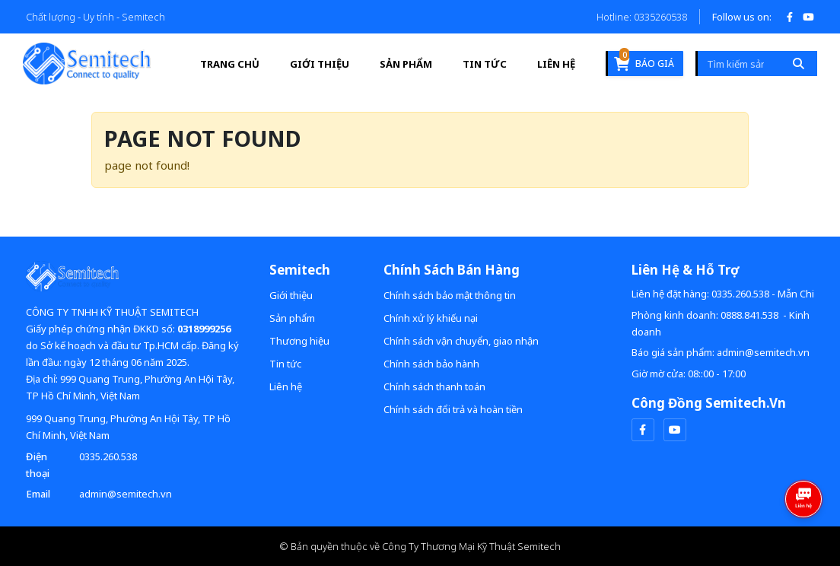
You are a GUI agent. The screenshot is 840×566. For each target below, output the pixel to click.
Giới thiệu (319, 64)
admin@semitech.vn (125, 494)
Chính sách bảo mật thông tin (449, 295)
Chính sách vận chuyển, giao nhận (461, 341)
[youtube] (674, 429)
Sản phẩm (406, 64)
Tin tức (485, 64)
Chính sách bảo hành (431, 363)
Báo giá (644, 60)
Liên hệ (556, 64)
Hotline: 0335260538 (642, 17)
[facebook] (643, 429)
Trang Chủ (229, 64)
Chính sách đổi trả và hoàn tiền (453, 409)
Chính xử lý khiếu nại (430, 318)
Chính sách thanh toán (434, 386)
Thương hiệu (299, 341)
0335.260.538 (108, 456)
